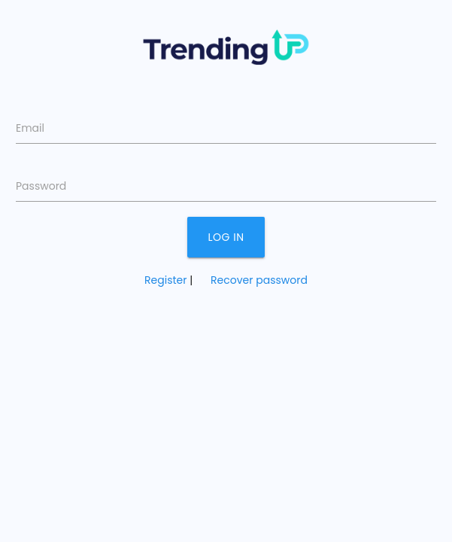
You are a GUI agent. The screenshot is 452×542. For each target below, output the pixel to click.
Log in (226, 237)
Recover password (259, 280)
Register (165, 280)
